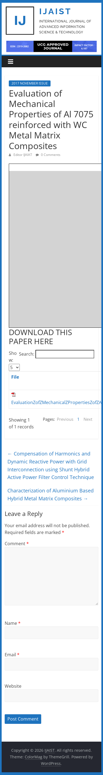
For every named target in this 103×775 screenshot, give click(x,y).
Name (13, 623)
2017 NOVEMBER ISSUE (30, 83)
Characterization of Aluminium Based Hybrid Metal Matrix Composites (50, 494)
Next (87, 419)
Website (13, 686)
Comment (17, 544)
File (15, 377)
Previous (65, 419)
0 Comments (48, 154)
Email (12, 655)
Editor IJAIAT (23, 154)
